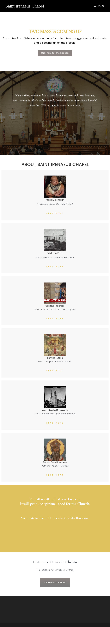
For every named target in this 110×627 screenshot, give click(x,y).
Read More (55, 213)
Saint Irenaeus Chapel (25, 6)
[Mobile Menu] (99, 6)
